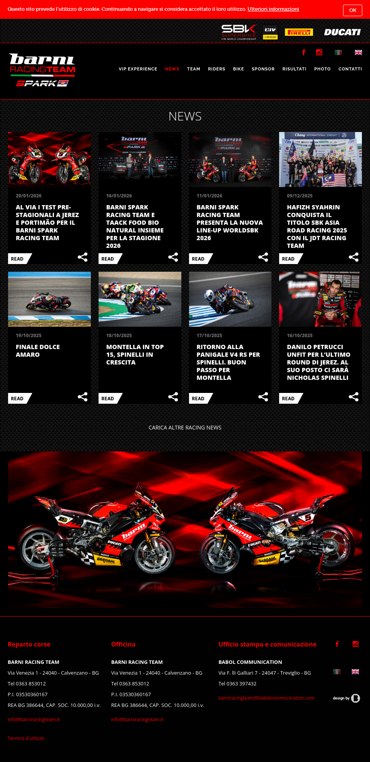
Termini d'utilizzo (26, 738)
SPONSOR (263, 69)
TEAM (193, 69)
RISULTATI (294, 69)
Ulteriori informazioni (273, 9)
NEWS (172, 69)
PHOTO (322, 69)
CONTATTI (350, 69)
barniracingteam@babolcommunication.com (266, 698)
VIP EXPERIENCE (138, 69)
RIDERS (216, 69)
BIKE (238, 69)
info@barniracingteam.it (34, 719)
